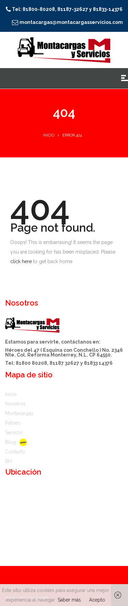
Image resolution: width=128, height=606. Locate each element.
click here (21, 261)
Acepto (97, 600)
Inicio (48, 135)
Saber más (69, 600)
